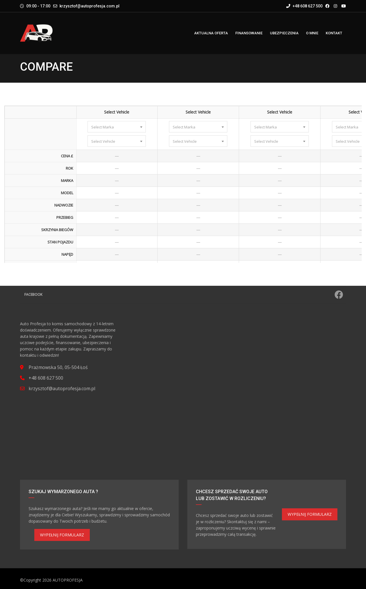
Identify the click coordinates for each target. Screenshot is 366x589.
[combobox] (116, 126)
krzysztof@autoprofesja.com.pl (89, 6)
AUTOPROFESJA (68, 580)
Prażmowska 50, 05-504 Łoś (58, 367)
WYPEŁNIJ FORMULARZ (62, 535)
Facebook (183, 294)
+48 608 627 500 (304, 6)
